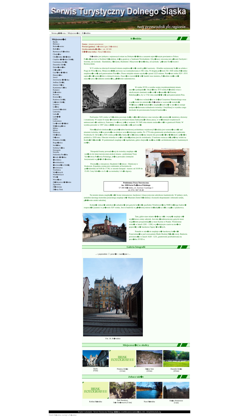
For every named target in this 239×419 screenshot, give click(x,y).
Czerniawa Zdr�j (60, 62)
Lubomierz (57, 121)
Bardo (55, 42)
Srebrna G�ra (59, 148)
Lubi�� (57, 117)
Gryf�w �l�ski (60, 72)
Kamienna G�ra (59, 88)
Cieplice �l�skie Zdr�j (63, 59)
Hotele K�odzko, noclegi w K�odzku (63, 415)
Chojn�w (57, 54)
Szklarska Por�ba (60, 155)
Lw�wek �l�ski (60, 123)
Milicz (55, 128)
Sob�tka (56, 145)
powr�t (114, 254)
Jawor (55, 77)
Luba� (56, 114)
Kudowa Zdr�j (59, 100)
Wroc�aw (57, 180)
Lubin (55, 119)
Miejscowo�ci (74, 33)
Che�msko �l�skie (62, 57)
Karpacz (56, 90)
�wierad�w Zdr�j (61, 165)
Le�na (56, 107)
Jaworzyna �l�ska (61, 80)
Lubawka (56, 112)
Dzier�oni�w (59, 67)
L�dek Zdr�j (59, 102)
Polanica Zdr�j (59, 140)
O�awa (56, 137)
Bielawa (56, 44)
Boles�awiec (58, 46)
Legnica (56, 104)
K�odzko (57, 92)
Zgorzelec (57, 184)
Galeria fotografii (136, 247)
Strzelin (56, 152)
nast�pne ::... (125, 254)
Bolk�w (56, 49)
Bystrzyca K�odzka (61, 52)
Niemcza (56, 132)
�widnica (57, 160)
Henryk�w (57, 75)
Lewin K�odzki (59, 109)
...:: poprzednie (101, 254)
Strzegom (56, 150)
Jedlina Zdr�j (58, 82)
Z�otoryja (57, 187)
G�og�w (57, 70)
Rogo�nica (58, 143)
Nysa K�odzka (149, 402)
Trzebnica (57, 170)
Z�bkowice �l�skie (62, 182)
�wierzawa (58, 168)
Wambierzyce (58, 174)
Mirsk (55, 130)
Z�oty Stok (58, 189)
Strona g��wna (59, 33)
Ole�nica (57, 135)
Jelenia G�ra (58, 85)
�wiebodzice (58, 162)
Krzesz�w (57, 97)
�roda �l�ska (59, 157)
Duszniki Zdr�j (59, 65)
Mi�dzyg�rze (59, 126)
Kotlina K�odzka (95, 402)
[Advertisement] (65, 249)
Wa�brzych (58, 172)
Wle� (55, 177)
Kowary (56, 94)
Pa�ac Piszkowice (176, 401)
